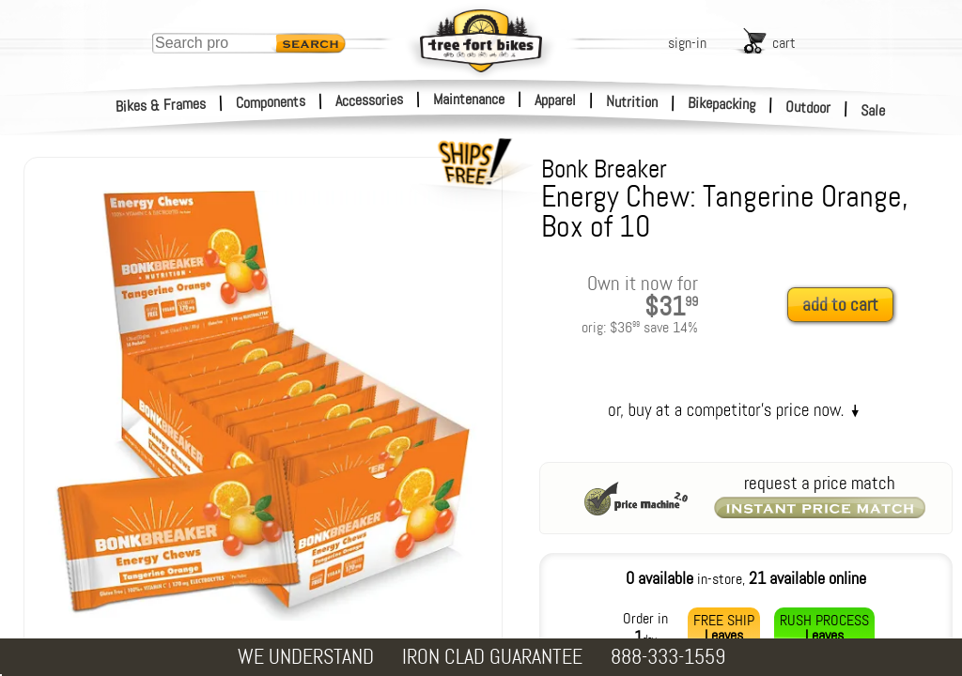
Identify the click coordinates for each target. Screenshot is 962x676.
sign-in (687, 43)
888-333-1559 (668, 656)
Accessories (369, 100)
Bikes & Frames (161, 105)
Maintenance (468, 99)
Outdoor (808, 107)
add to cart (840, 304)
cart (784, 43)
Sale (873, 110)
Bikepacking (722, 104)
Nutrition (632, 101)
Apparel (555, 100)
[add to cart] (845, 305)
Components (271, 102)
